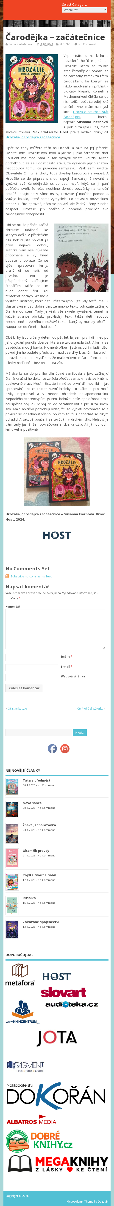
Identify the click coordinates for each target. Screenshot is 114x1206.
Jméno (66, 656)
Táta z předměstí (37, 780)
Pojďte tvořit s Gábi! (39, 875)
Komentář (13, 606)
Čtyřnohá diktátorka (90, 709)
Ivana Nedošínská (20, 44)
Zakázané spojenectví (41, 922)
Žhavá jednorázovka (39, 825)
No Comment (87, 44)
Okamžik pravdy (36, 850)
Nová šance (32, 803)
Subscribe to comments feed (32, 576)
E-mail (66, 667)
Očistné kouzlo (17, 709)
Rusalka (29, 898)
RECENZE (65, 44)
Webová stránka (73, 676)
